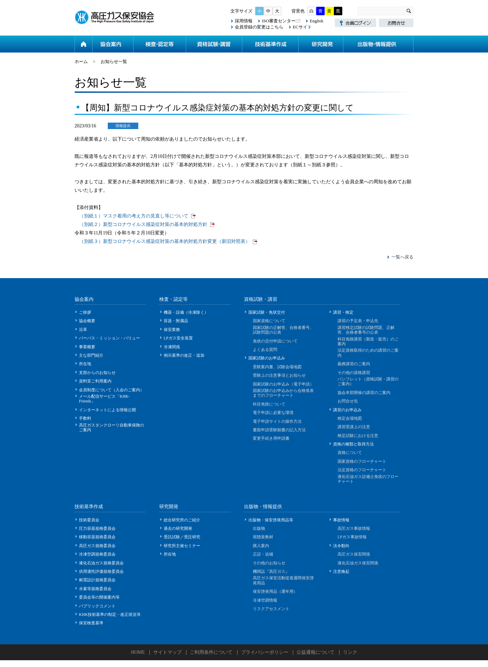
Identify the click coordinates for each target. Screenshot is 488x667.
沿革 (83, 329)
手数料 (85, 418)
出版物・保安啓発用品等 (270, 520)
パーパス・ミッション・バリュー (109, 338)
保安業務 (172, 329)
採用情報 (243, 21)
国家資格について (269, 320)
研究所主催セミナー (182, 545)
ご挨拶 (85, 312)
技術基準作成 (270, 44)
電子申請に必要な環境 (273, 412)
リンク (350, 652)
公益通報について (315, 652)
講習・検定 (343, 312)
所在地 (85, 363)
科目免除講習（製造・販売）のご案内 (368, 341)
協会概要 (87, 320)
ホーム (83, 44)
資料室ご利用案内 (95, 381)
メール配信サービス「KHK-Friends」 (104, 398)
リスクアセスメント (271, 608)
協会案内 (112, 44)
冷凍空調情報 (265, 600)
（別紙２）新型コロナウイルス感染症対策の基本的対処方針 (143, 224)
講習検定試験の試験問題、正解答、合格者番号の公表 (366, 330)
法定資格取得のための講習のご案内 (368, 352)
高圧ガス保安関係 (354, 554)
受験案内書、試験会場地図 (277, 366)
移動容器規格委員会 (97, 537)
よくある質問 (265, 349)
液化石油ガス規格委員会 (101, 563)
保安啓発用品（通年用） (275, 591)
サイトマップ (167, 652)
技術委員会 (89, 520)
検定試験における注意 (358, 435)
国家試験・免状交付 (266, 312)
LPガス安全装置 (178, 338)
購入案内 (261, 545)
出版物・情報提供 (378, 44)
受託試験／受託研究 (182, 537)
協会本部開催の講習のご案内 (364, 392)
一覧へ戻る (402, 257)
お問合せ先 (348, 401)
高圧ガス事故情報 (354, 528)
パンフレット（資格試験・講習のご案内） (368, 381)
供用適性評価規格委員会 (101, 571)
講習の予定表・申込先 (358, 320)
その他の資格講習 (354, 372)
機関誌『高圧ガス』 (271, 571)
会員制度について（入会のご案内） (111, 390)
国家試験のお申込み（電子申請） (283, 384)
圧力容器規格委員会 (97, 528)
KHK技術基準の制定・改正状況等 (110, 614)
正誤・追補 (263, 554)
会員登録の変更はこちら (259, 27)
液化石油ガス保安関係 (358, 563)
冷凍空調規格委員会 (97, 554)
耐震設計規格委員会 (97, 580)
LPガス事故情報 (352, 537)
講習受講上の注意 (354, 426)
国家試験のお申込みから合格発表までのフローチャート (283, 393)
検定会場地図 (350, 418)
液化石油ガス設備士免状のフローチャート (368, 479)
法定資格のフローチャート (362, 469)
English (316, 21)
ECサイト (302, 27)
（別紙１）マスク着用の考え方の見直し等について (133, 215)
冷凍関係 (172, 347)
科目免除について (269, 404)
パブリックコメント (97, 606)
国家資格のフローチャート (362, 461)
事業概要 (87, 347)
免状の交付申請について (275, 341)
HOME (138, 652)
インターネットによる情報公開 (107, 410)
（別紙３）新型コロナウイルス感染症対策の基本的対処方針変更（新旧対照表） (164, 241)
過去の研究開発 (178, 528)
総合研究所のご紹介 (182, 520)
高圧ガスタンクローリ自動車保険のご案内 (111, 427)
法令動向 (341, 545)
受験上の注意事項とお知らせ (279, 375)
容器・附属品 (176, 320)
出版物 (259, 528)
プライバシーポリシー (264, 652)
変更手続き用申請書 (271, 438)
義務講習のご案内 (354, 363)
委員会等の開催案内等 (99, 597)
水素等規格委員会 (95, 588)
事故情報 (341, 520)
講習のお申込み (347, 410)
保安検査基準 (91, 623)
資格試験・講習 (214, 44)
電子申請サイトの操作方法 (277, 421)
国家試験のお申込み (266, 358)
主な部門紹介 (91, 355)
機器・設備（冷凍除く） (186, 312)
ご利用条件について (211, 652)
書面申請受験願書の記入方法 (279, 430)
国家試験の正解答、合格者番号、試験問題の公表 (283, 330)
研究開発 (320, 44)
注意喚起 (341, 571)
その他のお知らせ (269, 563)
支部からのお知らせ (97, 372)
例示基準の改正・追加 (184, 355)
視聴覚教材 (263, 537)
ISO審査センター (279, 21)
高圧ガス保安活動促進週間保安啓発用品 (283, 580)
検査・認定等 (159, 44)
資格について (350, 452)
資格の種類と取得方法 (353, 444)
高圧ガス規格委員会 (97, 545)
